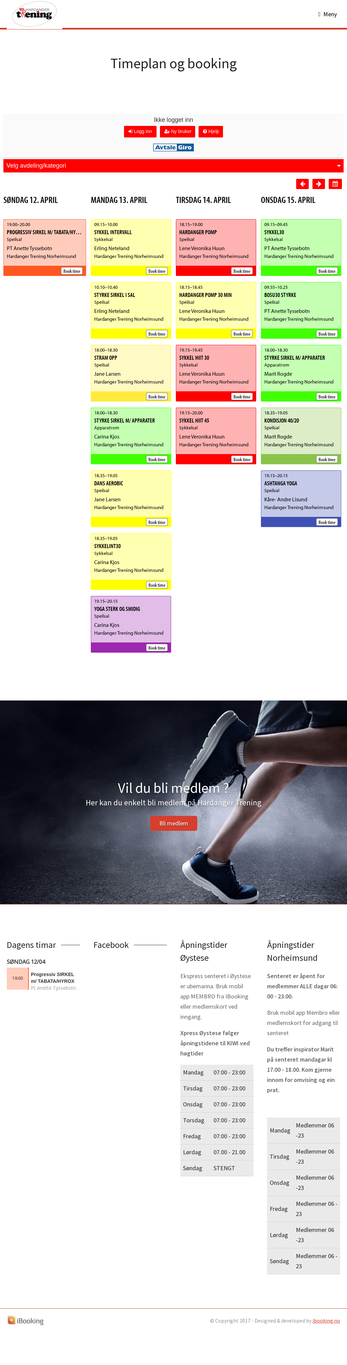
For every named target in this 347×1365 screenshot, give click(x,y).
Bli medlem (173, 856)
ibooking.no (326, 1353)
